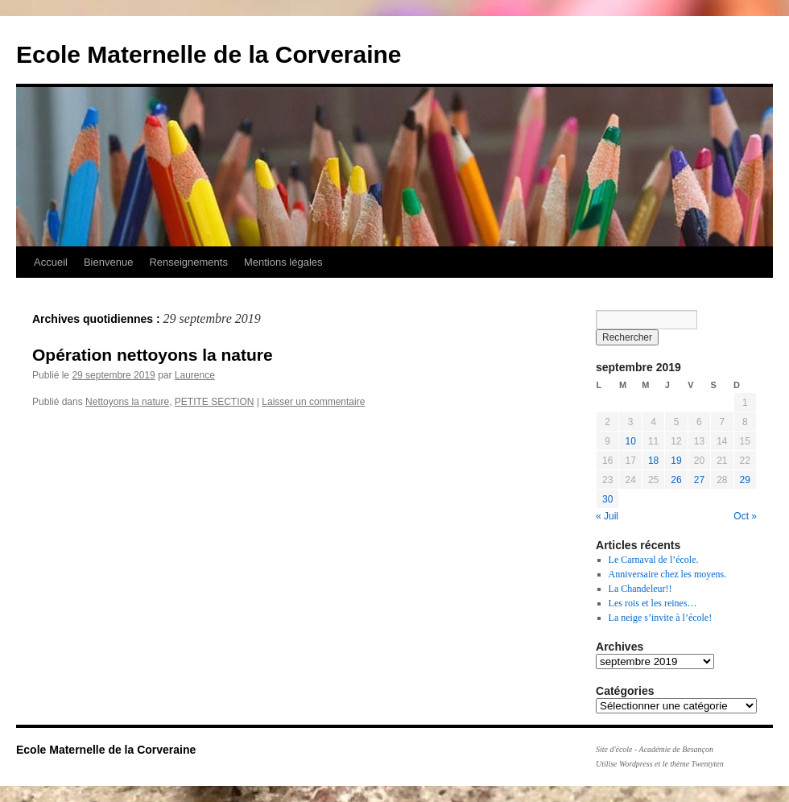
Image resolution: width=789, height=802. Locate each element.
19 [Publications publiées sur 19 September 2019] (676, 460)
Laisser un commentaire (313, 401)
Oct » (745, 516)
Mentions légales (283, 262)
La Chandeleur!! (640, 588)
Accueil (51, 262)
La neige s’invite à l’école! (661, 617)
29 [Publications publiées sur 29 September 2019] (745, 480)
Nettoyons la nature (127, 401)
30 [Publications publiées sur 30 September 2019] (607, 499)
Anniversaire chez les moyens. (668, 574)
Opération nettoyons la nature (152, 354)
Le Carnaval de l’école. (654, 559)
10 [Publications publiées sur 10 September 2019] (630, 441)
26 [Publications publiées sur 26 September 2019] (676, 480)
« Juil (607, 516)
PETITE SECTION (214, 401)
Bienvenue (108, 262)
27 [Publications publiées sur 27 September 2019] (699, 480)
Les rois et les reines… (653, 603)
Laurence (195, 375)
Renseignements (188, 262)
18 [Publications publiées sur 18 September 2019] (653, 460)
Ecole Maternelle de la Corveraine (209, 54)
